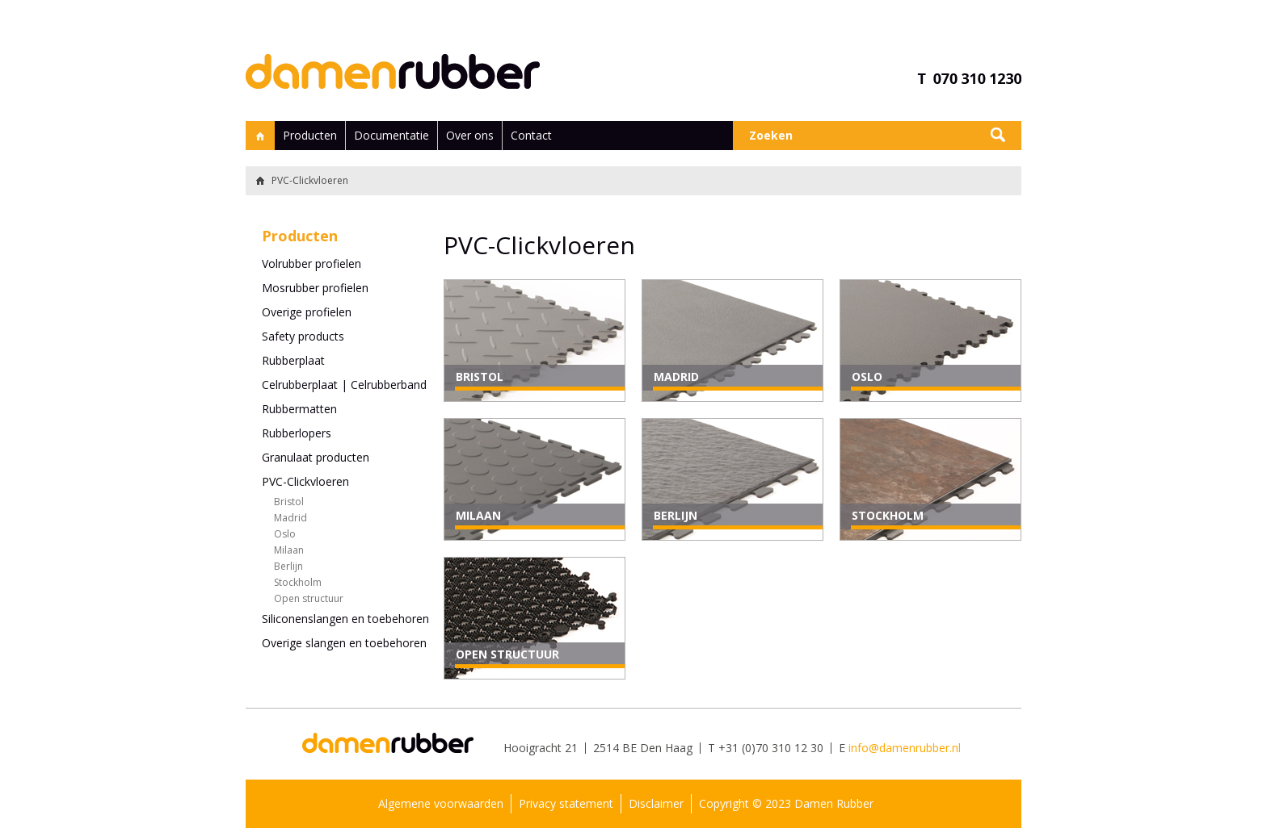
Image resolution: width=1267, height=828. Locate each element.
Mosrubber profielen (315, 287)
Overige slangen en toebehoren (344, 642)
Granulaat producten (315, 457)
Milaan (289, 550)
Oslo (285, 534)
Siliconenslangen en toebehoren (345, 618)
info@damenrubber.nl (904, 747)
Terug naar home (258, 180)
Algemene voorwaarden (440, 803)
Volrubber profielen (311, 263)
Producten (310, 135)
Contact (531, 135)
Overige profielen (306, 312)
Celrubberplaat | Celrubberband (344, 384)
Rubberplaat (293, 360)
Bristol (289, 501)
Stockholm (298, 582)
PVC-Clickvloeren (305, 481)
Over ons (470, 135)
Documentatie (391, 135)
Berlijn (288, 566)
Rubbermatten (299, 408)
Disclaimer (656, 803)
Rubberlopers (296, 433)
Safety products (303, 336)
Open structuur (308, 598)
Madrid (290, 518)
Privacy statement (566, 803)
